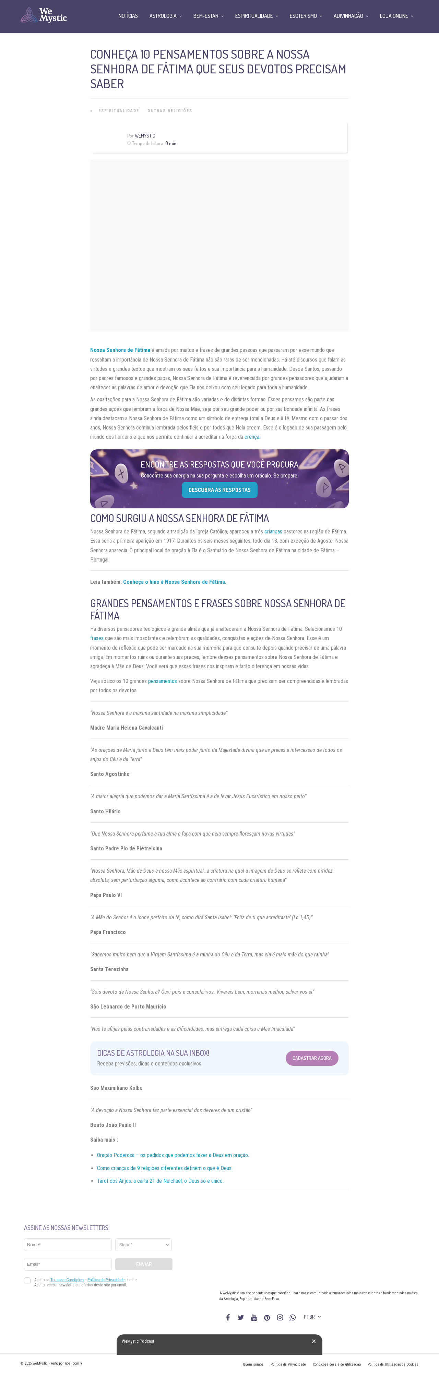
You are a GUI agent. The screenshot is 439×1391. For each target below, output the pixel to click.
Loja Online (394, 15)
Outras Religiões (169, 110)
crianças (273, 531)
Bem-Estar (205, 15)
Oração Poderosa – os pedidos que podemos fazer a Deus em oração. (173, 1155)
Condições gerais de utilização (337, 1364)
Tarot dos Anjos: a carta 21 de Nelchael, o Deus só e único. (160, 1181)
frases (97, 638)
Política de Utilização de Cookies (393, 1364)
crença (252, 437)
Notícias (128, 15)
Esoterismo (303, 15)
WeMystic (145, 136)
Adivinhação (348, 15)
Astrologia (163, 15)
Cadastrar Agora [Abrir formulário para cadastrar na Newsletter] (312, 1058)
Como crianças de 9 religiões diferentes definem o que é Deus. (165, 1168)
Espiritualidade (118, 110)
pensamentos (162, 681)
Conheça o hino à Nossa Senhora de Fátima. (174, 582)
